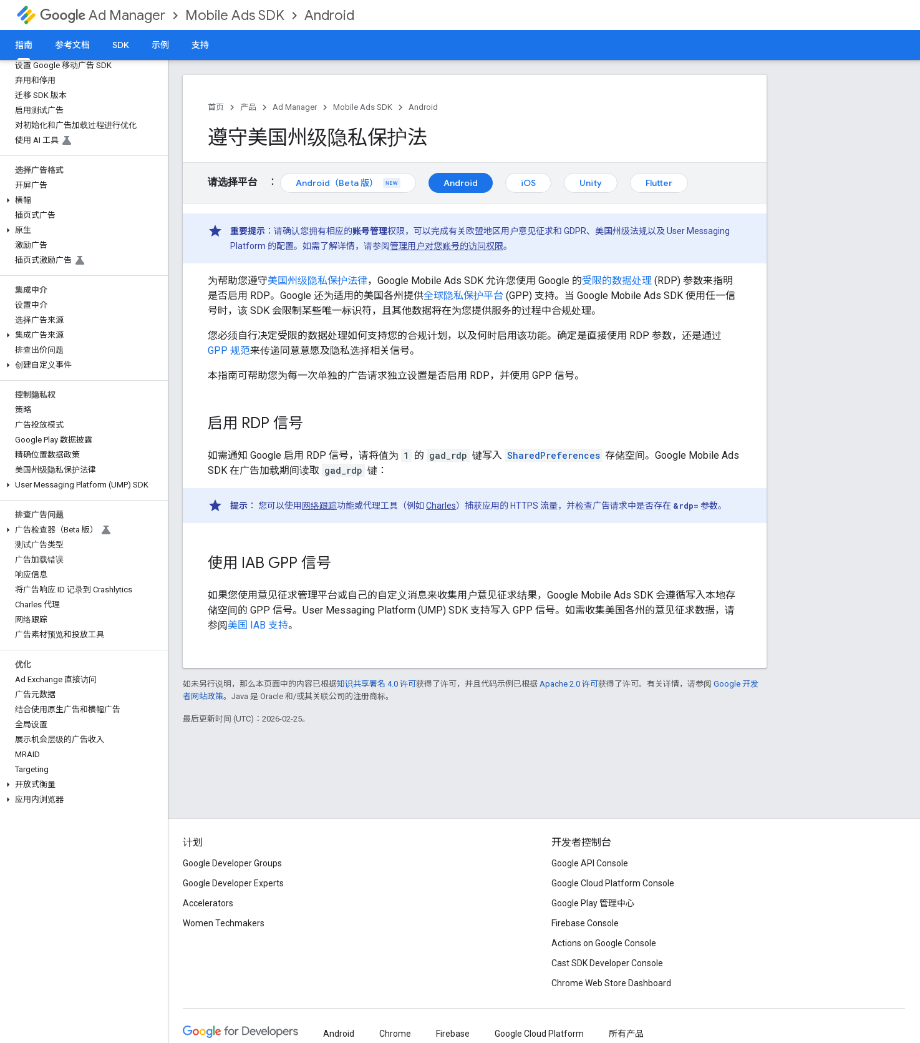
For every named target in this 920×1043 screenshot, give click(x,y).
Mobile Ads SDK (234, 15)
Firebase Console (585, 923)
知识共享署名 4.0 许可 (376, 683)
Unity (590, 183)
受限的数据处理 (617, 280)
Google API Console (589, 863)
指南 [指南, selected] (23, 45)
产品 (248, 107)
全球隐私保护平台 (463, 295)
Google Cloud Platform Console (612, 883)
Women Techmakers (223, 923)
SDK (120, 45)
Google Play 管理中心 (592, 903)
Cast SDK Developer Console (607, 963)
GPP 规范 (229, 350)
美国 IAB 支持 (258, 625)
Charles (441, 506)
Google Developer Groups (232, 863)
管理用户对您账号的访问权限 (446, 246)
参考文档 (72, 45)
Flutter (659, 183)
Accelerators (208, 903)
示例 (160, 45)
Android (329, 15)
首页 (216, 107)
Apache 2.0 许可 (569, 683)
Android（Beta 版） (348, 183)
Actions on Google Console (603, 943)
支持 (200, 45)
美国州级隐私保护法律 (317, 280)
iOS (528, 183)
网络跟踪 (319, 506)
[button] (81, 200)
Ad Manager (102, 15)
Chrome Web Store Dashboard (611, 983)
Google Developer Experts (233, 883)
